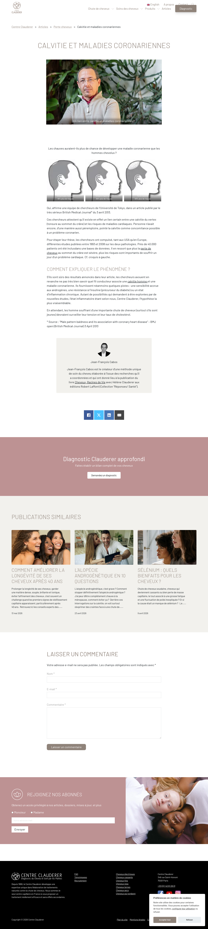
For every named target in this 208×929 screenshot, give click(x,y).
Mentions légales (137, 919)
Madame (38, 829)
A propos (169, 4)
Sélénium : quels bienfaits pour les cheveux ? (159, 577)
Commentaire (56, 714)
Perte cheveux (63, 26)
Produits (150, 13)
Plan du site (122, 919)
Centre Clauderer (22, 26)
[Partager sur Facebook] (89, 415)
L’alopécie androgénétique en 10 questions (100, 577)
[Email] (119, 415)
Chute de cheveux (98, 13)
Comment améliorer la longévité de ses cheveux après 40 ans (38, 577)
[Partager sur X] (99, 415)
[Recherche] (192, 4)
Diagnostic (186, 13)
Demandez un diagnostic (104, 476)
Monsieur (20, 829)
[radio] (12, 829)
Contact (183, 4)
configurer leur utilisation (183, 909)
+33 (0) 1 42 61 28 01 (166, 886)
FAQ (76, 874)
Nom (51, 683)
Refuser (189, 920)
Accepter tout (165, 920)
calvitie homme (137, 281)
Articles (166, 13)
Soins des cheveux (127, 13)
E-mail (52, 699)
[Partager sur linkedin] (109, 415)
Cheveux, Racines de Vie (90, 382)
